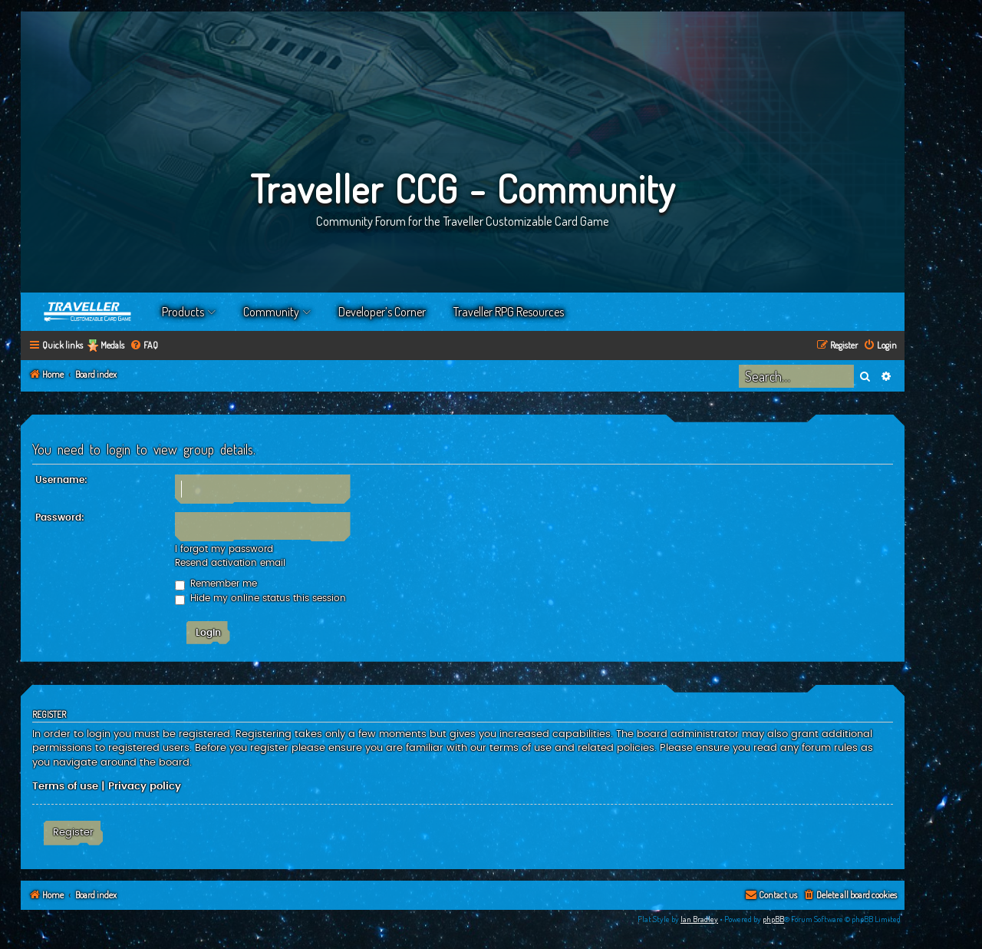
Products (183, 311)
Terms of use (65, 786)
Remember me (216, 583)
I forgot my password (224, 549)
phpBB (773, 919)
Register (73, 832)
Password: (59, 517)
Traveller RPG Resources (508, 311)
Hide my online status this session (260, 598)
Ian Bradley (699, 919)
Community (271, 311)
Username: (61, 479)
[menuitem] (144, 346)
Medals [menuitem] (112, 345)
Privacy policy (144, 786)
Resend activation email (230, 562)
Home (88, 311)
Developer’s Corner (382, 311)
